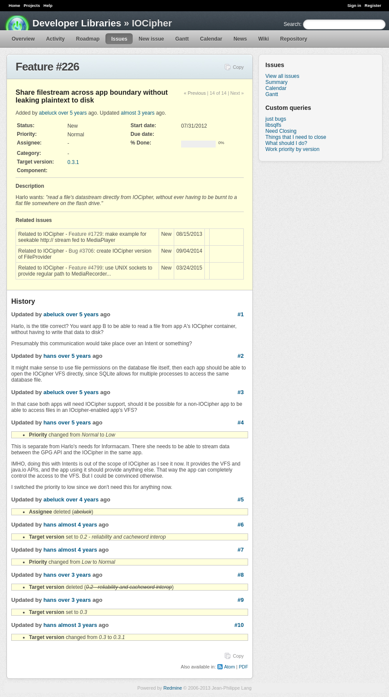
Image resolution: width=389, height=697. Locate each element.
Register (373, 5)
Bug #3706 (81, 251)
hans (49, 356)
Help (48, 5)
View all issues (282, 76)
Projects (32, 5)
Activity (55, 39)
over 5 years (72, 113)
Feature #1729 (85, 234)
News (240, 39)
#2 (241, 356)
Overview (23, 39)
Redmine (172, 688)
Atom (229, 666)
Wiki (263, 39)
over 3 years (74, 575)
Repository (293, 39)
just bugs (275, 119)
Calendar (211, 39)
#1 (241, 314)
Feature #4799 (85, 268)
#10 (239, 625)
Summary (276, 82)
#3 (241, 392)
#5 (241, 499)
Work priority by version (292, 149)
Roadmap (88, 39)
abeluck (48, 113)
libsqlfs (273, 125)
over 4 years (82, 499)
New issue (151, 39)
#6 (241, 524)
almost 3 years (138, 113)
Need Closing (281, 131)
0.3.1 (73, 162)
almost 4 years (77, 524)
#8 (241, 575)
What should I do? (286, 143)
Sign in (354, 5)
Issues (119, 39)
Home (14, 5)
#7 (241, 549)
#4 (241, 422)
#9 (241, 600)
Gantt (181, 39)
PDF (243, 666)
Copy (238, 67)
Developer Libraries (76, 23)
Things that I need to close (295, 137)
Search (292, 24)
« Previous (195, 93)
